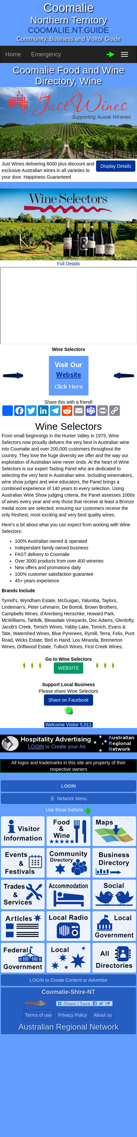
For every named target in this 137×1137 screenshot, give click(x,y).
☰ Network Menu (68, 798)
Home (13, 54)
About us (102, 1015)
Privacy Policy (72, 1015)
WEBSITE (68, 668)
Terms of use (38, 1015)
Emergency (46, 54)
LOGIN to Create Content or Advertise (69, 980)
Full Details (68, 263)
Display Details (115, 166)
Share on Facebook (68, 700)
